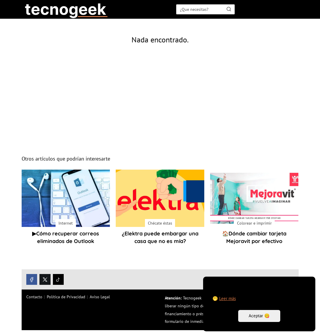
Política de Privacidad (66, 296)
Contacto (34, 296)
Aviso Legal (100, 296)
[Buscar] (229, 9)
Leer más (227, 298)
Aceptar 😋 (259, 315)
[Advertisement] (160, 103)
